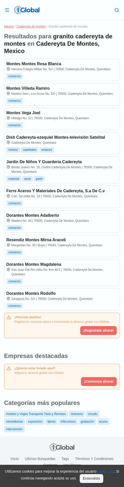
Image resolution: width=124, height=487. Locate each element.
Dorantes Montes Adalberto (32, 215)
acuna (103, 421)
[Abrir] (7, 10)
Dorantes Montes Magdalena (33, 264)
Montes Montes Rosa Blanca (33, 64)
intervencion (14, 429)
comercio (14, 76)
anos (27, 179)
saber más (105, 471)
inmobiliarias (14, 421)
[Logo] (26, 10)
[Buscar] (117, 10)
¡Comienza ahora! (99, 381)
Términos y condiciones (94, 459)
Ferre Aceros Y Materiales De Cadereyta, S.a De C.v (55, 191)
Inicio (15, 459)
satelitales (29, 150)
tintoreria (77, 414)
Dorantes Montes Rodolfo (31, 293)
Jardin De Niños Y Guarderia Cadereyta (44, 162)
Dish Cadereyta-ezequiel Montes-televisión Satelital (55, 137)
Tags (65, 459)
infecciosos (67, 421)
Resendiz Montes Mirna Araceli (36, 240)
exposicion (35, 421)
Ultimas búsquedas (40, 459)
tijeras (51, 421)
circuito (92, 414)
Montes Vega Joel (23, 113)
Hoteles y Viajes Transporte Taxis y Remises (36, 414)
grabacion (87, 421)
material (13, 179)
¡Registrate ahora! (98, 330)
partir (39, 179)
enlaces (47, 150)
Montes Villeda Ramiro (28, 88)
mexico (13, 150)
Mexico (9, 26)
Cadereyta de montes (31, 26)
